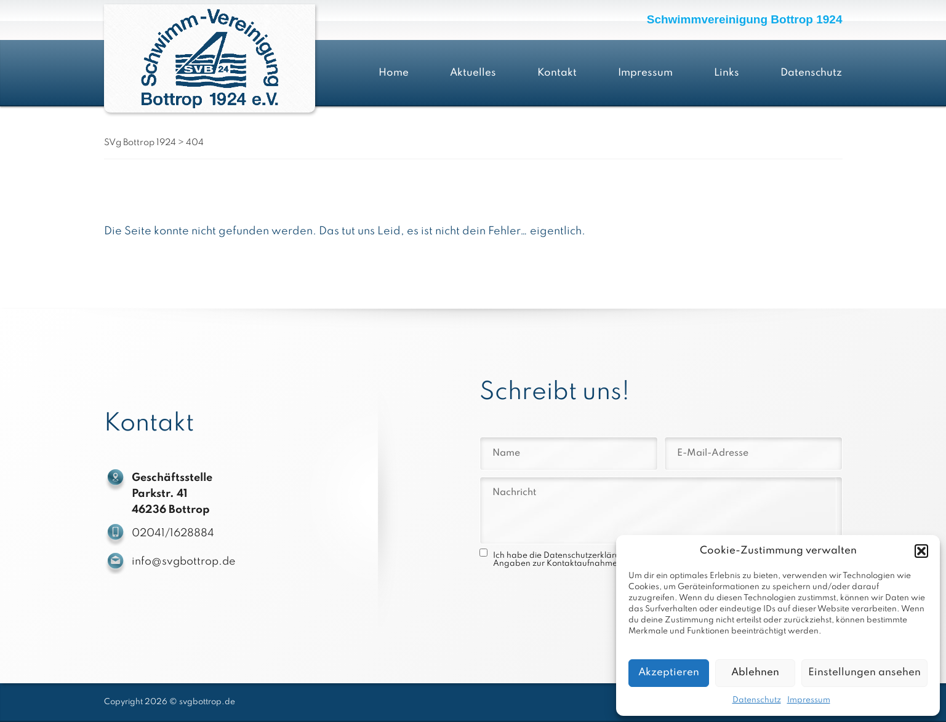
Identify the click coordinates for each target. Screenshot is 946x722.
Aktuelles (473, 73)
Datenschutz (756, 700)
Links (726, 73)
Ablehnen (755, 672)
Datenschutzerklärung (586, 556)
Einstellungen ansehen (864, 672)
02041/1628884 (174, 533)
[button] (921, 551)
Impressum (808, 700)
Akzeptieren (668, 672)
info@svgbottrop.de (185, 561)
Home (394, 73)
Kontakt (557, 73)
